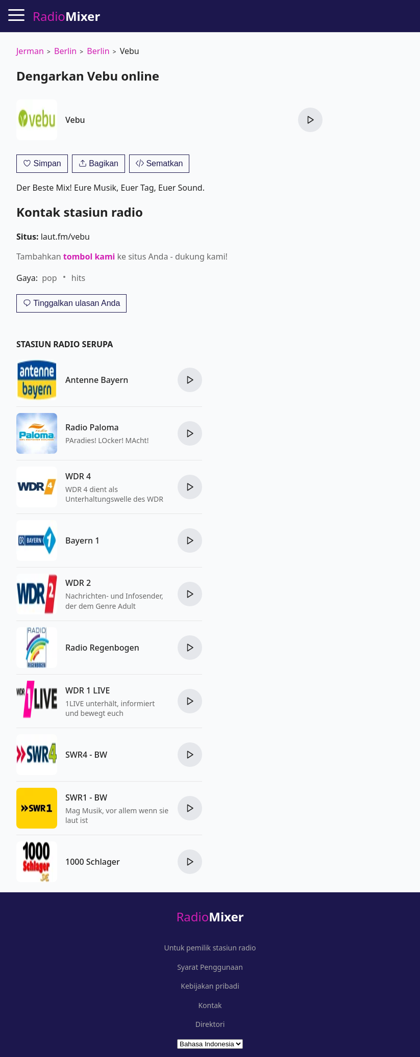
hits (78, 277)
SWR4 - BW (86, 754)
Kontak (209, 1005)
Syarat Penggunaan (210, 967)
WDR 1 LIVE (87, 690)
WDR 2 (78, 582)
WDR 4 (78, 476)
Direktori (210, 1024)
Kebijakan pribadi (210, 986)
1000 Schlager (92, 861)
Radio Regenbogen (102, 647)
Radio (209, 916)
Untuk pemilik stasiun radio (210, 947)
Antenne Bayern (96, 379)
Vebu (75, 119)
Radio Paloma (92, 427)
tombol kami (89, 256)
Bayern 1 (82, 540)
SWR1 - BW (86, 797)
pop (49, 277)
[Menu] (16, 15)
